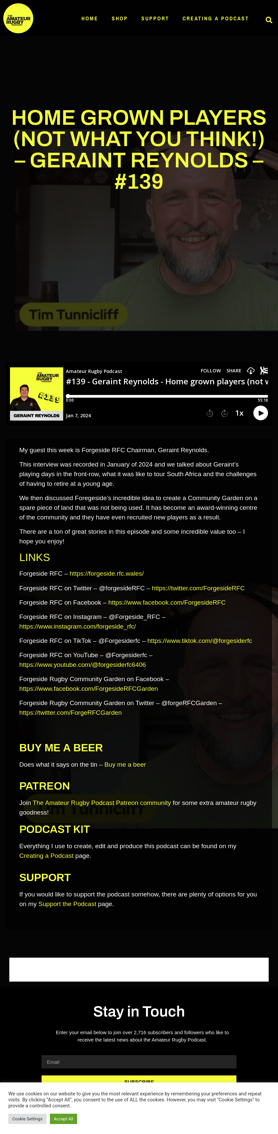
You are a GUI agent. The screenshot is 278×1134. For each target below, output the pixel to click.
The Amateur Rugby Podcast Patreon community (102, 802)
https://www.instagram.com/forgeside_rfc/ (77, 626)
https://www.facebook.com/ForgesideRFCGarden (88, 688)
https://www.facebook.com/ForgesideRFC (167, 602)
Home (89, 18)
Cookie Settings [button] (27, 1118)
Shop (120, 18)
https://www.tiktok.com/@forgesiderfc (199, 640)
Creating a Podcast (216, 18)
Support (155, 18)
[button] (269, 20)
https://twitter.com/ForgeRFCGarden (70, 712)
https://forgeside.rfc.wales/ (107, 573)
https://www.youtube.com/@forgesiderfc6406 (82, 664)
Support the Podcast (67, 903)
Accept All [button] (63, 1118)
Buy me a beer (125, 764)
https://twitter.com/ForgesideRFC (198, 588)
